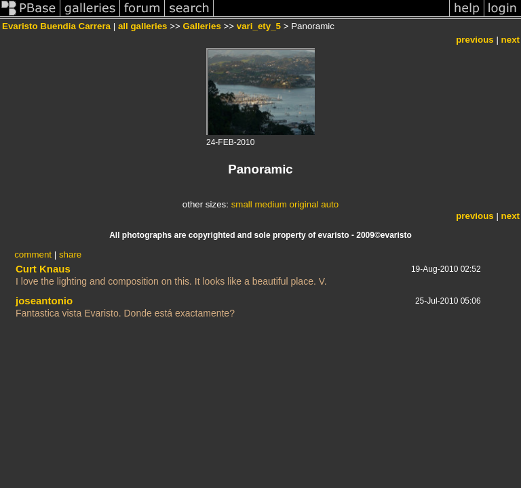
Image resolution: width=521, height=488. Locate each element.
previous (475, 40)
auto (330, 204)
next (510, 40)
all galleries (143, 26)
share (70, 254)
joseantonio (44, 300)
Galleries (201, 26)
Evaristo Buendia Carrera (56, 26)
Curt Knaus (43, 268)
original (304, 204)
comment (33, 254)
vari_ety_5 (259, 26)
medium (270, 204)
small (241, 204)
